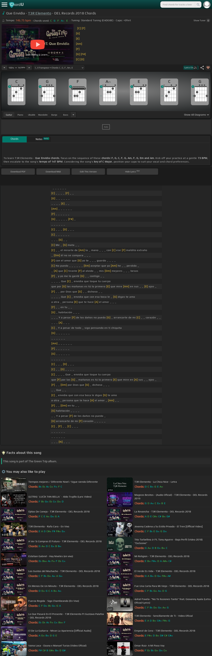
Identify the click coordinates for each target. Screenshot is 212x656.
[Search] (198, 4)
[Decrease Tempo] (4, 67)
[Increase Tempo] (29, 67)
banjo (54, 114)
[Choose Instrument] (73, 114)
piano (20, 114)
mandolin (43, 114)
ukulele (31, 114)
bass (65, 114)
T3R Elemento (39, 13)
